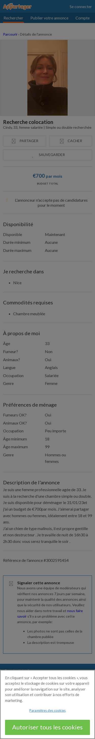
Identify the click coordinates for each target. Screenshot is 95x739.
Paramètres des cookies (47, 713)
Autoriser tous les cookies (47, 730)
